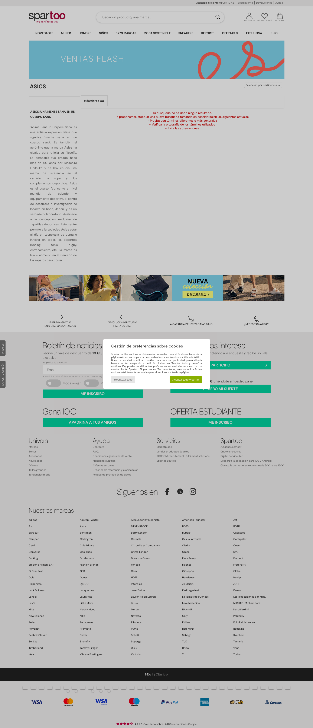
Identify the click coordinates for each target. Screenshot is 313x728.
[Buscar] (217, 17)
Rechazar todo (123, 379)
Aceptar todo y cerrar (185, 379)
